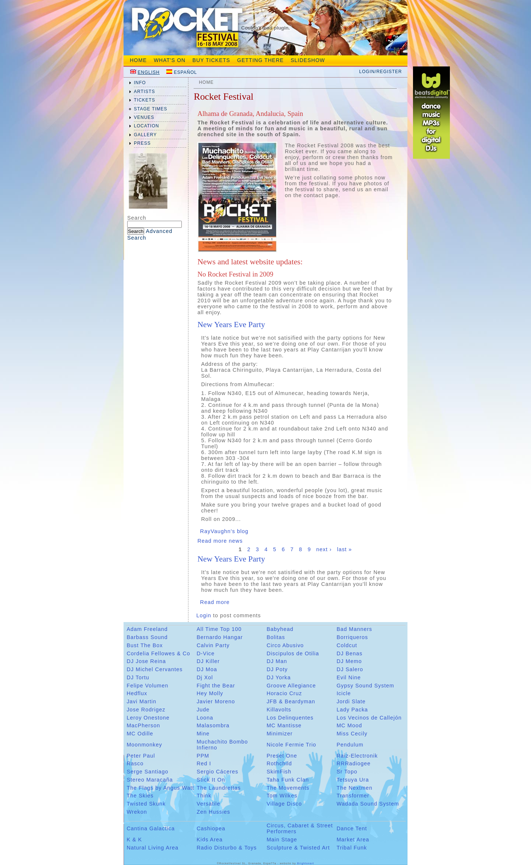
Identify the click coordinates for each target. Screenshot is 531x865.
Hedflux (136, 693)
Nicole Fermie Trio (291, 745)
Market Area (353, 839)
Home (138, 60)
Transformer (353, 796)
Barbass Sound (146, 637)
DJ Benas (349, 653)
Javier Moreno (216, 701)
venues (144, 117)
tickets (144, 100)
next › (324, 550)
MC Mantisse (284, 725)
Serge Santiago (147, 772)
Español (185, 72)
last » (344, 550)
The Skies (139, 796)
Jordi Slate (351, 701)
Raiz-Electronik (357, 756)
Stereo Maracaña (149, 780)
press (142, 143)
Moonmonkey (144, 745)
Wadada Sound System (368, 804)
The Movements (288, 788)
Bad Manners (354, 629)
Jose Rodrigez (145, 710)
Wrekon (136, 812)
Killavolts (279, 710)
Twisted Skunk (146, 804)
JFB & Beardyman (291, 701)
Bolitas (276, 637)
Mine (203, 734)
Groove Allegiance (291, 686)
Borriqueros (352, 637)
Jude (203, 710)
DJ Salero (350, 669)
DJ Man (277, 661)
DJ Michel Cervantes (154, 669)
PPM (203, 756)
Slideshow (308, 60)
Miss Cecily (352, 734)
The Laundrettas (219, 788)
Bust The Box (144, 645)
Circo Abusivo (285, 645)
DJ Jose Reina (146, 661)
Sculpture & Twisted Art (298, 848)
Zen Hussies (213, 812)
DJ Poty (277, 669)
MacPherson (143, 725)
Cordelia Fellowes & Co (158, 653)
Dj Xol (205, 677)
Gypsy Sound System (365, 686)
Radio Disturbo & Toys (227, 848)
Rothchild (279, 763)
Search (136, 218)
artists (144, 91)
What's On (169, 60)
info (140, 82)
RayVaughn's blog (224, 531)
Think (204, 796)
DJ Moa (207, 669)
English (149, 72)
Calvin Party (213, 645)
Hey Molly (210, 693)
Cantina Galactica (150, 828)
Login (204, 615)
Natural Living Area (152, 848)
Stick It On (211, 780)
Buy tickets (211, 60)
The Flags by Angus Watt (160, 788)
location (146, 125)
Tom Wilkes (282, 796)
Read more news (220, 541)
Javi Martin (141, 701)
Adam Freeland (146, 629)
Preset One (282, 756)
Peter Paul (140, 756)
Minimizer (280, 734)
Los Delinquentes (290, 718)
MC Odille (139, 734)
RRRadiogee (354, 763)
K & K (134, 839)
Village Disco (284, 804)
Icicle (344, 693)
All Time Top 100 (219, 629)
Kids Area (210, 839)
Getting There (260, 60)
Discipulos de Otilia (293, 653)
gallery (145, 134)
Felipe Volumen (147, 686)
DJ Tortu (137, 677)
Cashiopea (211, 828)
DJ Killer (208, 661)
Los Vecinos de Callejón (369, 718)
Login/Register (380, 71)
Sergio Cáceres (217, 772)
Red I (204, 763)
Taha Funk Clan (288, 780)
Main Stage (282, 839)
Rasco (134, 763)
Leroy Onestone (147, 718)
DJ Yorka (279, 677)
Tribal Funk (352, 848)
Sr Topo (347, 772)
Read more (215, 602)
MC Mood (349, 725)
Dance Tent (352, 828)
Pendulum (350, 745)
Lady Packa (352, 710)
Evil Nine (349, 677)
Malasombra (213, 725)
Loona (205, 718)
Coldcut (347, 645)
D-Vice (206, 653)
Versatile (208, 804)
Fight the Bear (216, 686)
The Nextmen (354, 788)
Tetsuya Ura (353, 780)
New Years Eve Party (231, 324)
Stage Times (150, 108)
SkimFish (279, 772)
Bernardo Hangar (220, 637)
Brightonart (305, 863)
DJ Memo (349, 661)
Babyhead (280, 629)
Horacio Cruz (284, 693)
